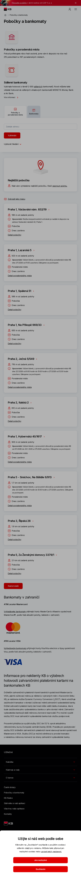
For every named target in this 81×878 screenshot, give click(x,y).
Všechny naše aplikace (14, 808)
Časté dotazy (10, 787)
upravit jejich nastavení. (51, 851)
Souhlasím (40, 869)
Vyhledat (12, 135)
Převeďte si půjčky (19, 3)
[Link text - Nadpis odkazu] (8, 823)
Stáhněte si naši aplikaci (14, 803)
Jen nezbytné (40, 860)
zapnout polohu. (59, 186)
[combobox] (40, 127)
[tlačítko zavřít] (75, 3)
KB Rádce (8, 798)
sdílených (38, 86)
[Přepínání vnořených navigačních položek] (40, 762)
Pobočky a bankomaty (14, 792)
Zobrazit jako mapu (14, 199)
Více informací (12, 97)
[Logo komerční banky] (9, 9)
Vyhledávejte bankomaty (15, 611)
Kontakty (8, 814)
